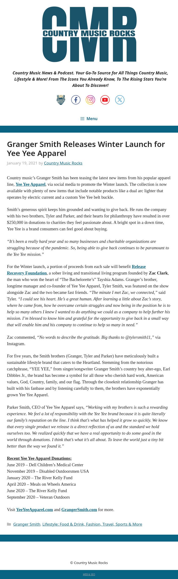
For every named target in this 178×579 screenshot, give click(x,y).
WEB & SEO (89, 574)
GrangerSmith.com (79, 509)
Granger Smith (26, 524)
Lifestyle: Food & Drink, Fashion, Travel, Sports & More (92, 524)
